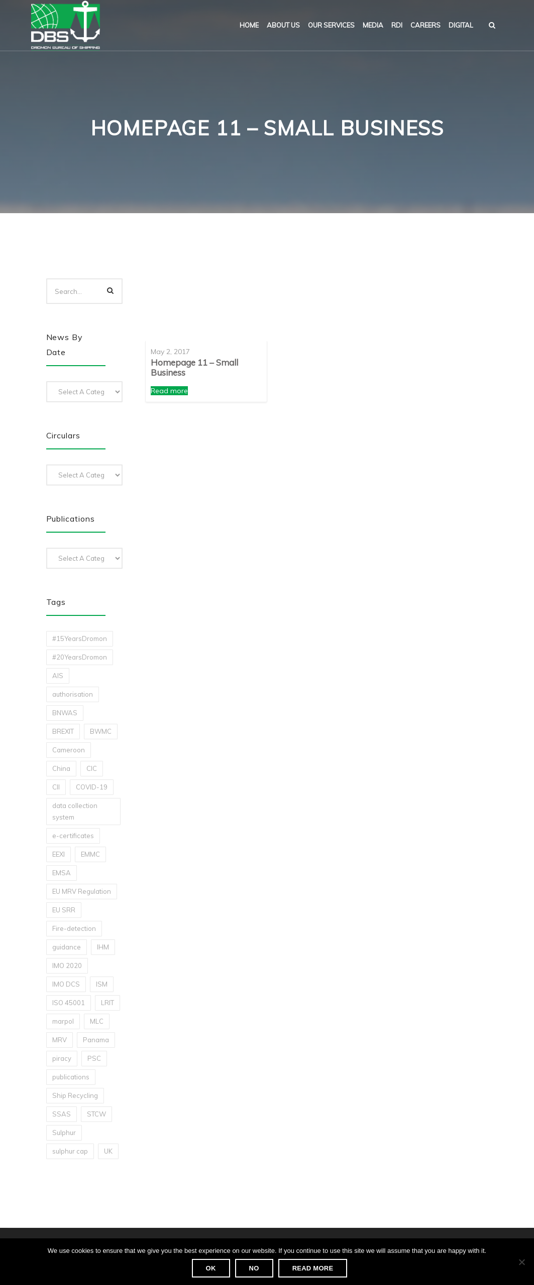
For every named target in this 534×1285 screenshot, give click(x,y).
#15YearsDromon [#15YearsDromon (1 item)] (79, 638)
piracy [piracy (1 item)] (61, 1058)
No (254, 1268)
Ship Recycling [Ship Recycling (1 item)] (75, 1095)
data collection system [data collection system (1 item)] (74, 811)
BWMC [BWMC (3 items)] (101, 731)
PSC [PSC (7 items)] (94, 1058)
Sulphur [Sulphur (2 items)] (64, 1133)
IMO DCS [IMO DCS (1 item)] (66, 984)
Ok (211, 1268)
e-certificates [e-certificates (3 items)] (73, 836)
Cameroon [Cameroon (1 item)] (68, 750)
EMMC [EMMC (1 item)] (90, 854)
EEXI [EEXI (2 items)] (58, 854)
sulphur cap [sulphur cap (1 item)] (70, 1151)
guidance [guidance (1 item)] (66, 947)
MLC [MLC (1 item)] (96, 1021)
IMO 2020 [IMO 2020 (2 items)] (67, 965)
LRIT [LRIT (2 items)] (107, 1003)
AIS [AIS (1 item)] (57, 676)
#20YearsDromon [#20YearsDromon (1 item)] (79, 657)
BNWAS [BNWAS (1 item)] (64, 713)
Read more (169, 390)
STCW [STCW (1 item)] (96, 1114)
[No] (521, 1262)
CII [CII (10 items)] (56, 787)
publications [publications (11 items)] (70, 1077)
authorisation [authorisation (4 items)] (72, 694)
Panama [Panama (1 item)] (96, 1040)
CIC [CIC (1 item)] (91, 768)
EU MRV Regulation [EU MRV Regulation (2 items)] (81, 891)
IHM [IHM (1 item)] (103, 947)
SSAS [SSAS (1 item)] (61, 1114)
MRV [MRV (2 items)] (59, 1040)
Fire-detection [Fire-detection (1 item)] (74, 928)
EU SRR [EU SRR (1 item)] (63, 910)
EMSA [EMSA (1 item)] (61, 873)
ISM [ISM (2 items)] (102, 984)
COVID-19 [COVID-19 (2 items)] (92, 787)
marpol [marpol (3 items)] (63, 1021)
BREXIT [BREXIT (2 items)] (63, 731)
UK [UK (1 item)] (108, 1151)
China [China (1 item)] (61, 768)
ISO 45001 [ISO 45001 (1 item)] (68, 1003)
